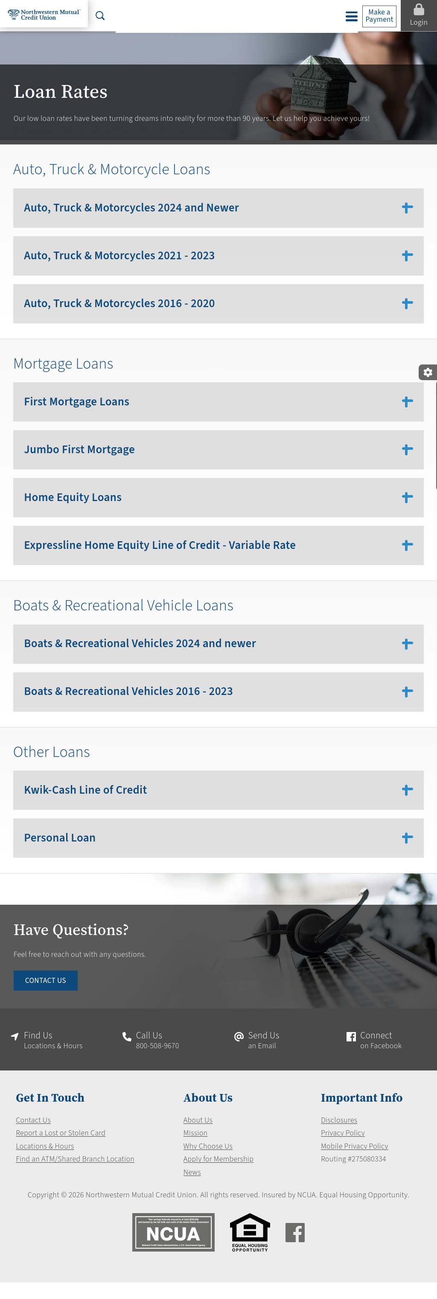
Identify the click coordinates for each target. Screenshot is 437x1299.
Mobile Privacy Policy (355, 1162)
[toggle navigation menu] (347, 16)
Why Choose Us (208, 1162)
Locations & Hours (44, 1162)
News (192, 1188)
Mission (195, 1150)
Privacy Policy (343, 1150)
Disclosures (339, 1136)
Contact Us (33, 1136)
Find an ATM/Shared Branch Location (75, 1176)
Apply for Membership (218, 1176)
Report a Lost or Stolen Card (60, 1150)
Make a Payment (376, 16)
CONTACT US (47, 995)
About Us (198, 1136)
